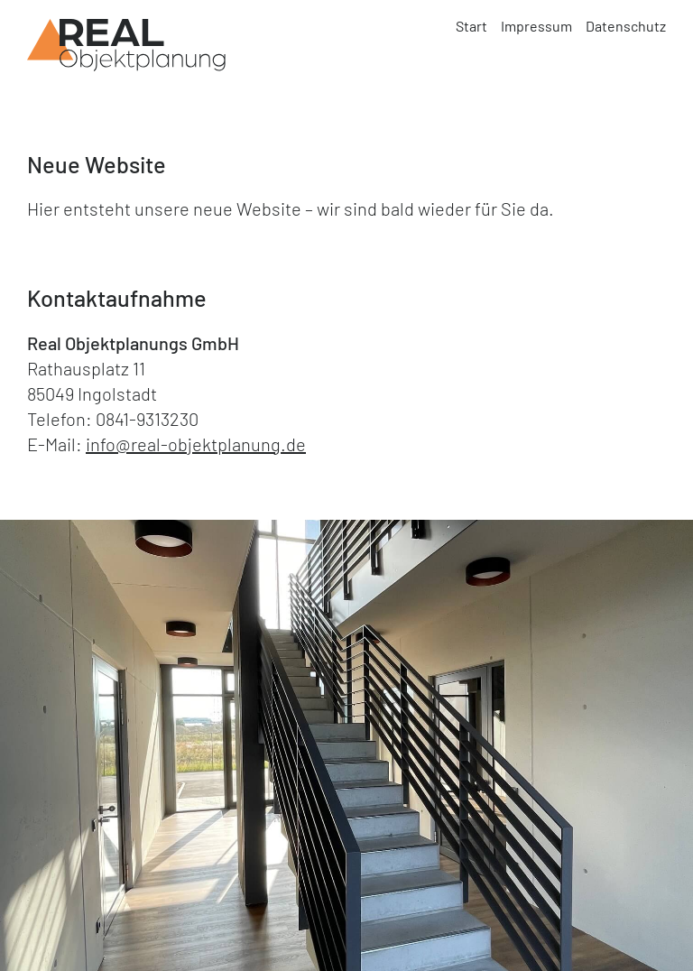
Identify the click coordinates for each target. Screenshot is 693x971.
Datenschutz (626, 25)
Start (471, 25)
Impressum (536, 25)
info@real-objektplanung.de (196, 444)
